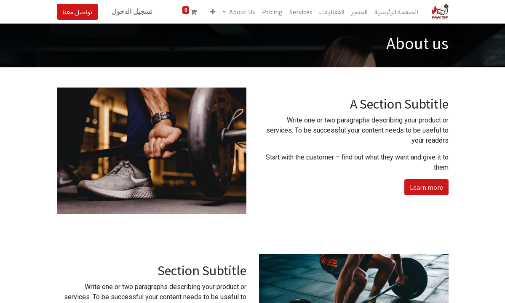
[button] (213, 11)
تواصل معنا (77, 12)
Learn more (426, 187)
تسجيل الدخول (132, 11)
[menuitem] (396, 11)
